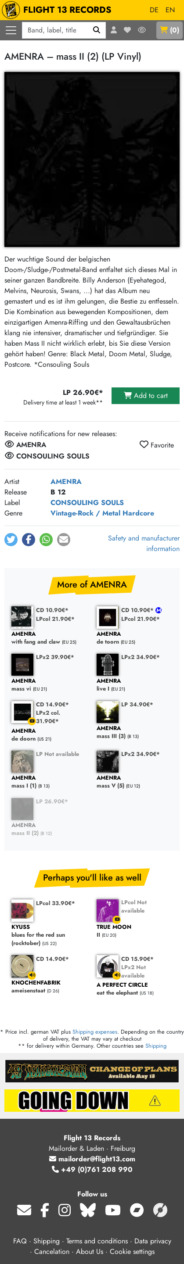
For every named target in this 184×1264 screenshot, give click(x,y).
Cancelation (51, 1251)
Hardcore (138, 513)
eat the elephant (135, 989)
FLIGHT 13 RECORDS (59, 10)
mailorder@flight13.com (92, 1159)
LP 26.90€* (52, 801)
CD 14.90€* (52, 704)
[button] (11, 539)
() (169, 30)
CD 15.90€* (137, 959)
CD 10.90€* (52, 610)
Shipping (155, 1046)
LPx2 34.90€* (140, 657)
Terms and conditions (97, 1241)
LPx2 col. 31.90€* (48, 717)
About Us (89, 1251)
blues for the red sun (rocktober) (49, 935)
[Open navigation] (11, 30)
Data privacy (152, 1241)
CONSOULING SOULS (87, 503)
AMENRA (66, 481)
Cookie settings (132, 1251)
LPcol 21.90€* (55, 619)
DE (154, 10)
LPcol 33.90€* (55, 903)
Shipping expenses (94, 1032)
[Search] (97, 30)
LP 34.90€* (137, 704)
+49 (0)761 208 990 (92, 1169)
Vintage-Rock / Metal (85, 513)
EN (170, 10)
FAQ (20, 1241)
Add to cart (146, 395)
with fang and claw (49, 638)
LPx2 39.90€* (55, 657)
